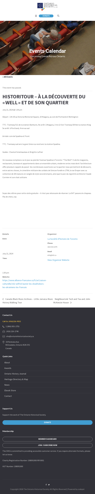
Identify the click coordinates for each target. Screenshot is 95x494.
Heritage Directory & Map (16, 379)
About (7, 362)
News (7, 384)
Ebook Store (10, 390)
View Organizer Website (58, 260)
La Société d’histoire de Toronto (63, 238)
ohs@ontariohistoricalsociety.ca (20, 336)
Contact (8, 396)
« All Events (7, 77)
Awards (7, 368)
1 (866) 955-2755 (12, 326)
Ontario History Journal (15, 373)
